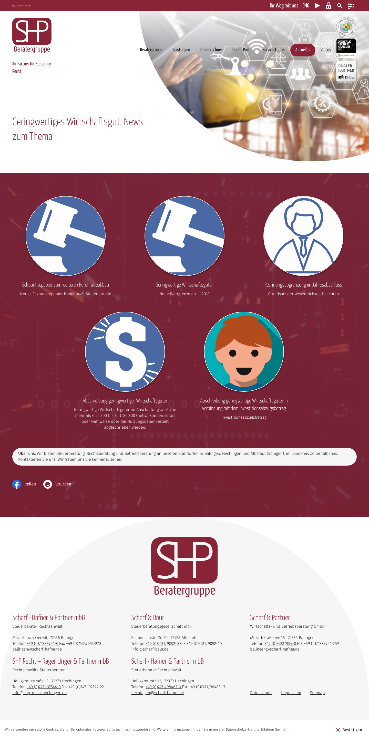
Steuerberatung (71, 453)
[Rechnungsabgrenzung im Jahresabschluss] (303, 248)
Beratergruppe (151, 49)
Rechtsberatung (101, 453)
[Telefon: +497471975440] (44, 687)
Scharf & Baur (147, 618)
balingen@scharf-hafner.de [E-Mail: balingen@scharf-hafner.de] (37, 649)
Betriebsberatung (140, 453)
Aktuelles (302, 49)
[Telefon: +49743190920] (162, 643)
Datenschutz (261, 693)
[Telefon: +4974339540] (42, 643)
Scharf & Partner (270, 618)
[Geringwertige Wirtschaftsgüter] (184, 248)
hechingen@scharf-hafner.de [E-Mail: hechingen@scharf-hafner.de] (157, 693)
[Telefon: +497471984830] (163, 687)
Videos (326, 49)
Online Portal (242, 49)
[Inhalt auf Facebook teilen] (27, 484)
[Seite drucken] (61, 484)
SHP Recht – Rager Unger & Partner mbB (60, 661)
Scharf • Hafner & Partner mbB (48, 618)
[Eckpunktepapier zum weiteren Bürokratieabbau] (65, 248)
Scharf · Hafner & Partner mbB (167, 661)
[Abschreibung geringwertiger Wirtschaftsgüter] (125, 372)
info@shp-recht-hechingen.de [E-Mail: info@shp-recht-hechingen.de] (39, 693)
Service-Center (273, 49)
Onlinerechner (211, 49)
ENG (305, 6)
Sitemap (317, 693)
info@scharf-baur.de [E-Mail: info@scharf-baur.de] (150, 649)
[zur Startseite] (32, 35)
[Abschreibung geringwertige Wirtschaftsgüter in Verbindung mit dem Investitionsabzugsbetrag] (244, 368)
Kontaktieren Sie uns (37, 459)
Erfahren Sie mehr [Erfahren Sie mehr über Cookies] (275, 729)
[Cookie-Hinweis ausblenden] (349, 729)
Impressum (291, 693)
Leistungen (181, 49)
